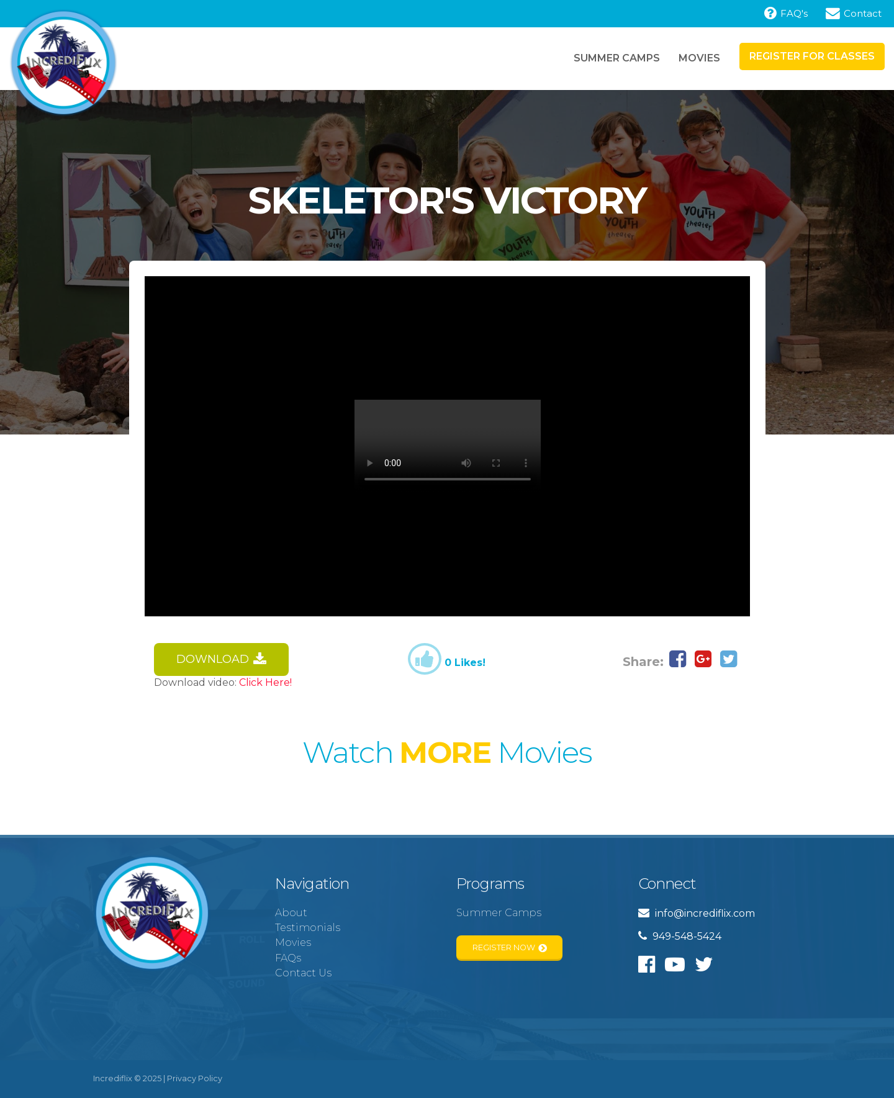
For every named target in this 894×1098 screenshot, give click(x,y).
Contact (854, 13)
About (291, 913)
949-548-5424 (680, 936)
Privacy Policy (194, 1078)
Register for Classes (812, 56)
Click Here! (265, 682)
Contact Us (303, 973)
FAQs (288, 958)
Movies (699, 58)
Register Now (509, 948)
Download (221, 659)
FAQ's (786, 13)
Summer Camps (617, 58)
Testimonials (307, 928)
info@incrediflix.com (697, 913)
